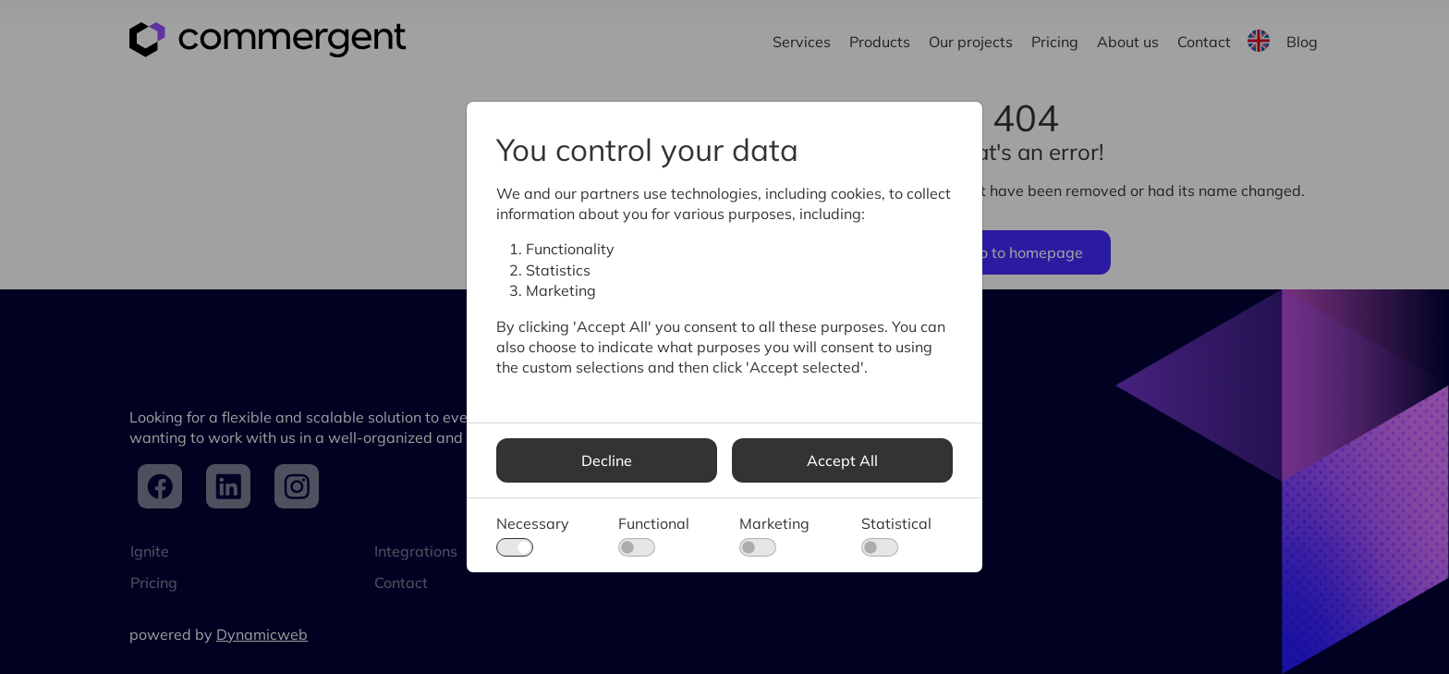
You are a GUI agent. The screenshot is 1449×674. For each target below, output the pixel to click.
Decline (606, 460)
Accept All (842, 460)
